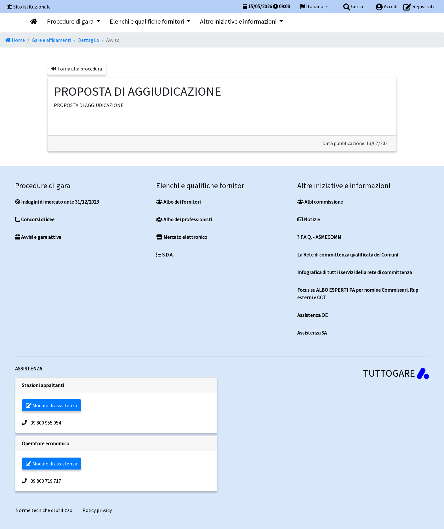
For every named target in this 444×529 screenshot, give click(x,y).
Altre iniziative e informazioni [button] (239, 21)
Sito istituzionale (32, 6)
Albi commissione (320, 202)
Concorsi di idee (34, 219)
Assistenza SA (312, 332)
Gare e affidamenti (51, 40)
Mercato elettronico (181, 237)
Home (15, 40)
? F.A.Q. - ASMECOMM (319, 237)
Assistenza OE (312, 315)
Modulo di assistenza (51, 405)
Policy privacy (97, 510)
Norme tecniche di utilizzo (43, 510)
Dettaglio (88, 40)
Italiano (312, 6)
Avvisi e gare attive (38, 237)
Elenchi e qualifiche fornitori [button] (147, 21)
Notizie (308, 219)
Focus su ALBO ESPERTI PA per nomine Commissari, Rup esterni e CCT (357, 294)
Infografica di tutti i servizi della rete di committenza (354, 272)
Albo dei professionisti (184, 219)
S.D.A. (165, 254)
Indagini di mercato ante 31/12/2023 (57, 202)
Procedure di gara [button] (71, 21)
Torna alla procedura (76, 68)
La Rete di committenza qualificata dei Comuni (347, 254)
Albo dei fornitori (178, 202)
